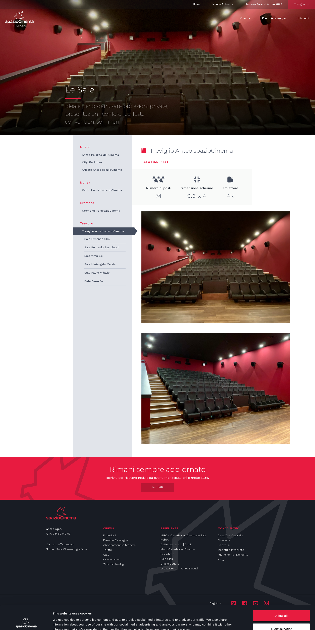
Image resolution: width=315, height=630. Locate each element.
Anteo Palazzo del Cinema (100, 154)
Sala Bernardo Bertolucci (101, 247)
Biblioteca (167, 554)
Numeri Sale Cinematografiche (66, 549)
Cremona (87, 203)
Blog (221, 559)
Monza (85, 182)
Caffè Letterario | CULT (176, 544)
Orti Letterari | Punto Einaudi (179, 568)
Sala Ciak (167, 558)
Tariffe (107, 549)
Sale (106, 554)
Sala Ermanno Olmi (97, 238)
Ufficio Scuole (170, 563)
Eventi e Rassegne (115, 540)
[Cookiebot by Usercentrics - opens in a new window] (26, 622)
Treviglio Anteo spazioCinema (103, 231)
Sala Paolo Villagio (97, 272)
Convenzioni (111, 559)
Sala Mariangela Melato (100, 264)
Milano (85, 147)
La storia (224, 545)
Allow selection (281, 606)
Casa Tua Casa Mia (230, 535)
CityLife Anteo (92, 162)
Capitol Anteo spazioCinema (102, 190)
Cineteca (224, 540)
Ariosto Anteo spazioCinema (102, 169)
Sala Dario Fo (93, 281)
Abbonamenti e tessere (119, 545)
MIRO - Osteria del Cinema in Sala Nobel (183, 537)
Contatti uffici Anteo (60, 544)
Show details (210, 619)
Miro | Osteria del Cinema (178, 549)
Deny (281, 619)
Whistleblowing (113, 564)
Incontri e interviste (231, 549)
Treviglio (86, 223)
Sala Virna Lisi (93, 255)
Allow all (281, 593)
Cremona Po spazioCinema (101, 210)
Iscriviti (157, 487)
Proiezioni (109, 535)
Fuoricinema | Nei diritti (233, 554)
